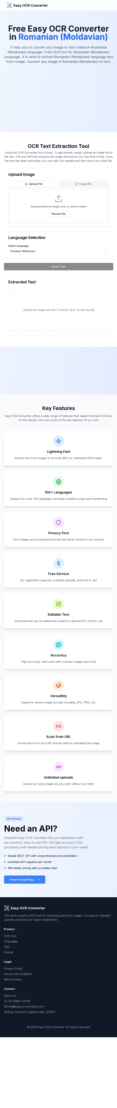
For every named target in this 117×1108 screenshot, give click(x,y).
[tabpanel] (58, 206)
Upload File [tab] (34, 183)
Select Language (18, 245)
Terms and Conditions (18, 974)
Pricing (8, 952)
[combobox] (58, 251)
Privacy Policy (13, 968)
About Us (10, 995)
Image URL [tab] (83, 183)
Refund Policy (13, 979)
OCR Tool (10, 936)
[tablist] (58, 184)
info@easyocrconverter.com (24, 1006)
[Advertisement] (58, 93)
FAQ (6, 946)
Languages (11, 941)
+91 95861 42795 (17, 1001)
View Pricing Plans (25, 879)
